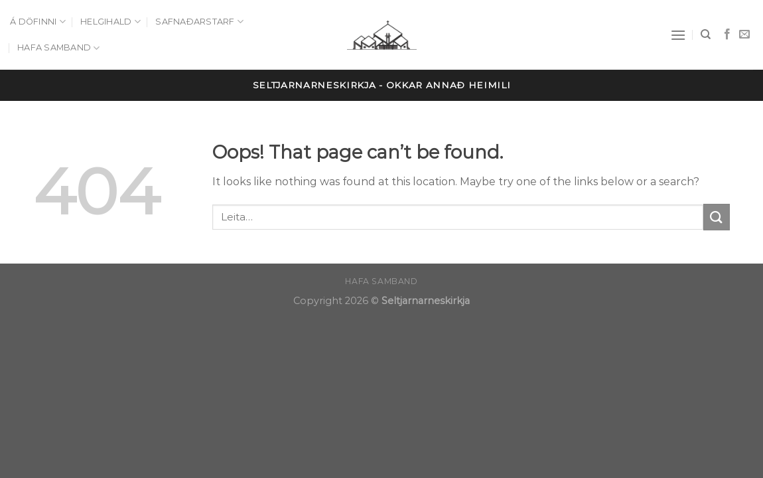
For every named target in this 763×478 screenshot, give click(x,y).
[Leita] (706, 34)
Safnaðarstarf (199, 21)
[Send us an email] (744, 34)
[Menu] (678, 35)
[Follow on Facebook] (727, 34)
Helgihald (110, 21)
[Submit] (716, 217)
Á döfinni (38, 21)
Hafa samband (58, 48)
